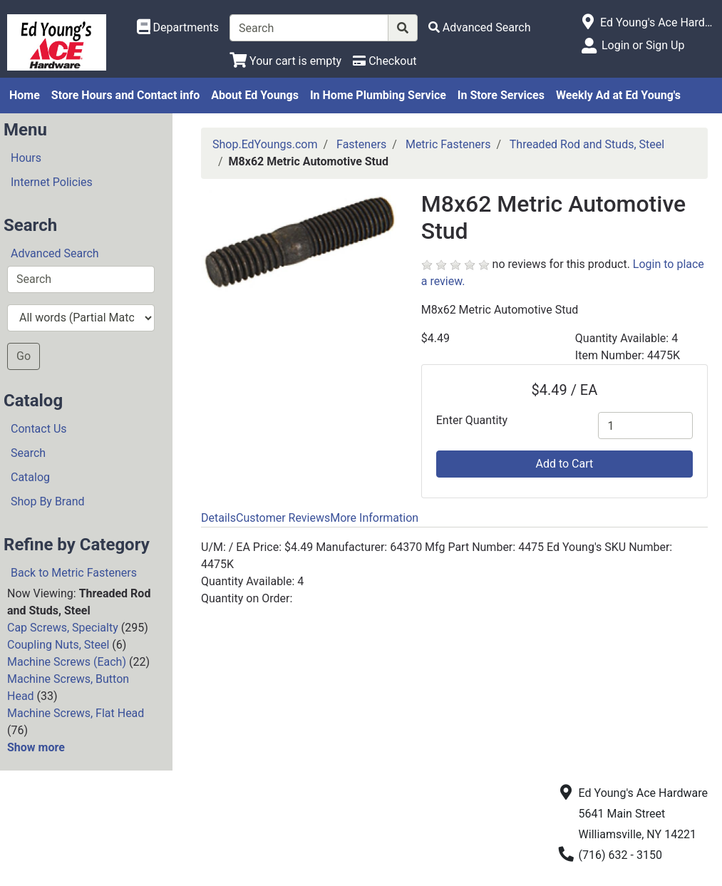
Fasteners (361, 144)
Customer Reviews (283, 518)
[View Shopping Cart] (285, 61)
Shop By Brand (48, 501)
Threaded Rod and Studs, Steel (587, 144)
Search (28, 453)
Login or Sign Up (643, 45)
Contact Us (39, 429)
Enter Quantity (471, 420)
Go (23, 356)
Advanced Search (55, 253)
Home (24, 95)
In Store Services (501, 95)
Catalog (30, 477)
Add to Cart (564, 463)
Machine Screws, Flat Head (75, 713)
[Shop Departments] (178, 27)
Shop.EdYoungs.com (264, 144)
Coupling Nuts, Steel (58, 644)
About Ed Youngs (255, 95)
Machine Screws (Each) (66, 662)
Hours (26, 158)
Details (218, 518)
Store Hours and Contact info (125, 95)
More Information (374, 518)
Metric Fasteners (448, 144)
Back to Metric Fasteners (74, 572)
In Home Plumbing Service (378, 95)
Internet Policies (52, 182)
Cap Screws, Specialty (62, 627)
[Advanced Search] (479, 27)
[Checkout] (384, 61)
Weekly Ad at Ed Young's (618, 95)
